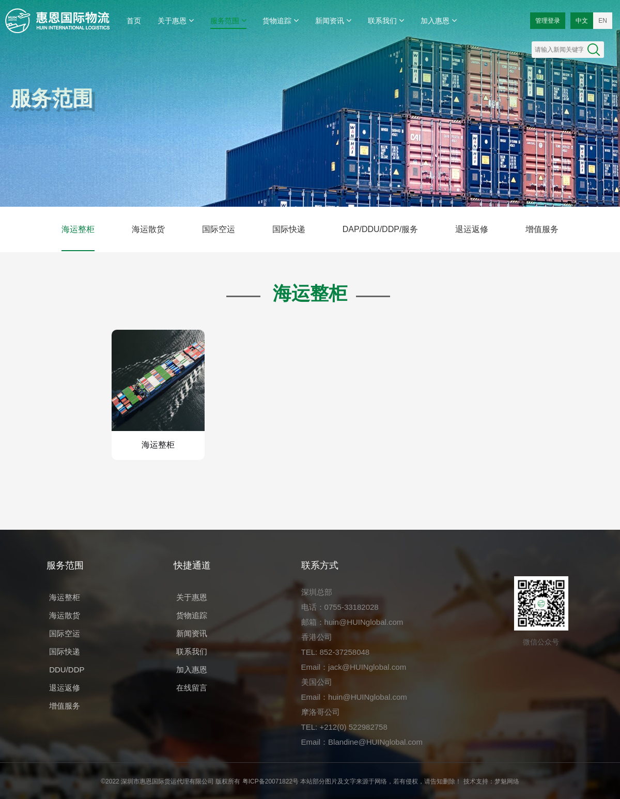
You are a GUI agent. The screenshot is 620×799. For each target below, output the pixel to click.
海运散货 (148, 229)
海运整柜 (78, 229)
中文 (582, 20)
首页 (134, 21)
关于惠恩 (176, 20)
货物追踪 (280, 20)
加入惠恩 (439, 20)
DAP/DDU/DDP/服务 (381, 229)
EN (602, 20)
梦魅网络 (506, 781)
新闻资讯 (333, 20)
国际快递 (288, 229)
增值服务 (542, 229)
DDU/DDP (66, 669)
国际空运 (218, 229)
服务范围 (228, 20)
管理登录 (547, 20)
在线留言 (191, 687)
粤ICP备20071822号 (270, 781)
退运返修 (471, 229)
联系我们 (386, 20)
